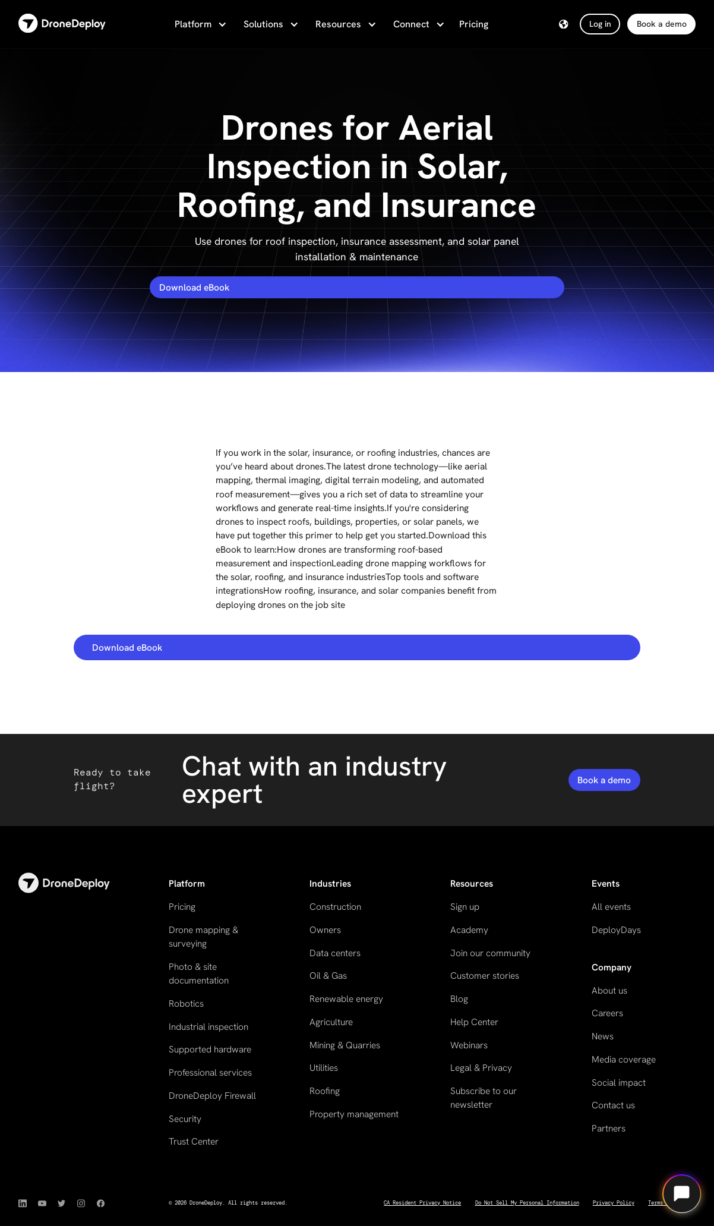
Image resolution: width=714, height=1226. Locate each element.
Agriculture (331, 1022)
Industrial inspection (208, 1026)
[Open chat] (682, 1193)
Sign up (464, 906)
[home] (62, 24)
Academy (469, 930)
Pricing (473, 24)
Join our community (490, 953)
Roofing (324, 1091)
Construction (335, 906)
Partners (608, 1128)
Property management (354, 1114)
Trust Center (194, 1141)
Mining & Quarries (344, 1045)
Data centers (335, 953)
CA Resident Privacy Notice (422, 1202)
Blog (459, 998)
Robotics (186, 1003)
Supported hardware (210, 1049)
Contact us (613, 1105)
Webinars (469, 1045)
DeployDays (616, 930)
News (603, 1036)
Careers (607, 1013)
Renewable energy (346, 998)
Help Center (474, 1022)
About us (609, 990)
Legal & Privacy (481, 1067)
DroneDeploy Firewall (212, 1095)
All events (611, 906)
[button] (199, 24)
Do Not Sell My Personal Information (527, 1202)
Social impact (619, 1082)
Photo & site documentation (199, 973)
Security (185, 1118)
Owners (325, 930)
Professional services (210, 1072)
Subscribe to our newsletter (483, 1098)
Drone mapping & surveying (203, 937)
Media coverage (624, 1059)
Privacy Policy (613, 1202)
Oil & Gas (328, 975)
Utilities (323, 1067)
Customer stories (484, 975)
